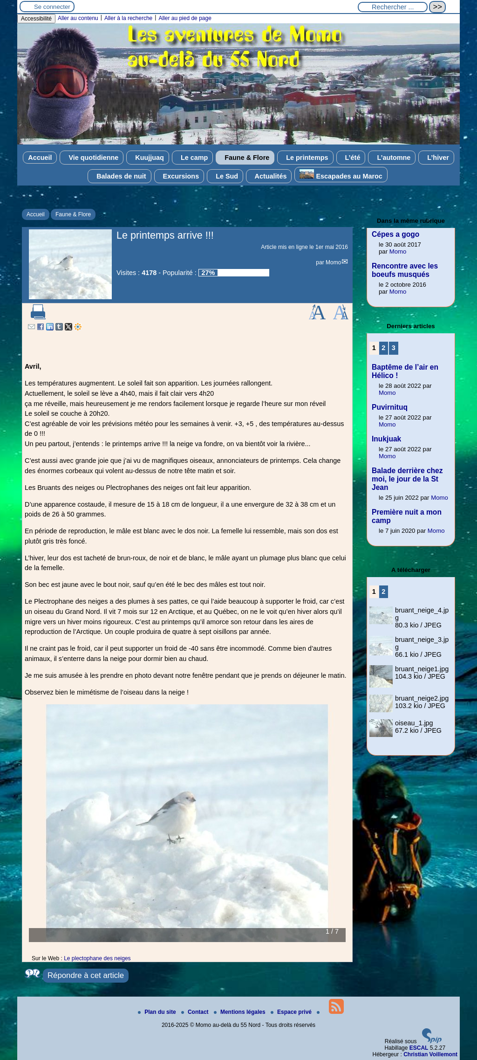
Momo (333, 262)
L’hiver (436, 157)
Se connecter (52, 6)
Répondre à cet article (86, 975)
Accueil (40, 157)
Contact (195, 1012)
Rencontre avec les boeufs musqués (405, 270)
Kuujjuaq (147, 157)
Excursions (179, 176)
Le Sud (225, 176)
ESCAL (419, 1048)
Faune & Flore (245, 157)
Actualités (268, 176)
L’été (351, 157)
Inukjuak (386, 439)
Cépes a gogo (395, 234)
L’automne (391, 157)
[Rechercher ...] (393, 7)
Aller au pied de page (184, 18)
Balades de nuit (119, 176)
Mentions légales (240, 1012)
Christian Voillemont (430, 1054)
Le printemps (305, 157)
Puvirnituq (390, 407)
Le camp (192, 157)
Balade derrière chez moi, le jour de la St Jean (407, 479)
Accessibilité (36, 18)
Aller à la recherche (128, 18)
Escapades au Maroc (341, 174)
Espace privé (292, 1012)
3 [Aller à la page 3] (393, 347)
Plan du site (157, 1012)
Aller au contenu (78, 18)
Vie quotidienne (91, 157)
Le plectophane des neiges (97, 958)
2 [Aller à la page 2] (383, 347)
